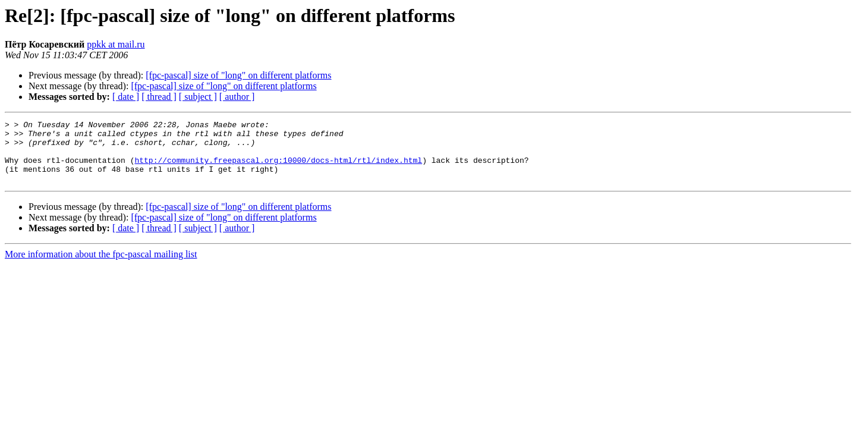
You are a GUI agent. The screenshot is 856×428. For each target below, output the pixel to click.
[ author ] (237, 97)
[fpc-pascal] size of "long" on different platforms (238, 75)
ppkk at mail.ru (115, 44)
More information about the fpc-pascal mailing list (101, 267)
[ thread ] (159, 97)
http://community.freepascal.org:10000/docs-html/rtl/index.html (278, 168)
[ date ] (125, 97)
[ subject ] (198, 97)
